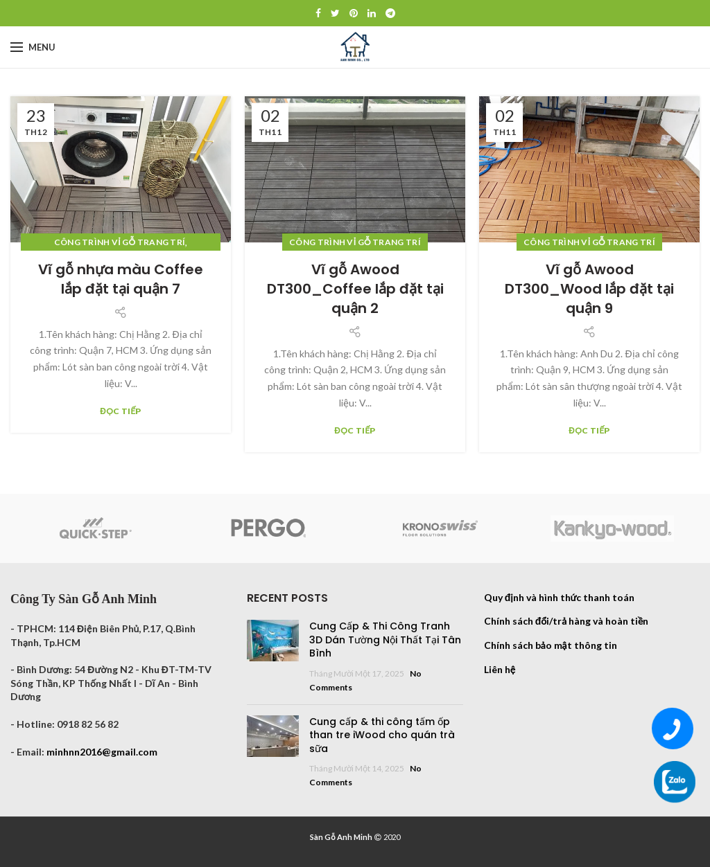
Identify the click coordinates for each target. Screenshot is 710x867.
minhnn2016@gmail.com (101, 752)
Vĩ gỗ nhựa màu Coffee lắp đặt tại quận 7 (120, 279)
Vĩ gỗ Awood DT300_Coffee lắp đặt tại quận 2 (355, 289)
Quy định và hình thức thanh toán (559, 597)
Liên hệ (499, 669)
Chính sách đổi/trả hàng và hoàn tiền (566, 621)
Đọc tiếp (120, 411)
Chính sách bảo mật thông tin (550, 645)
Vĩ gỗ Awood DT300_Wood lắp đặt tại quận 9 (589, 289)
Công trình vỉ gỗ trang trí (120, 242)
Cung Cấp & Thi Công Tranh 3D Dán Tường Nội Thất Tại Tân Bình (385, 639)
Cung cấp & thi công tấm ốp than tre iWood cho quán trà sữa (382, 735)
